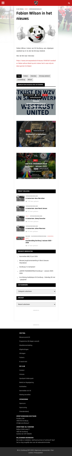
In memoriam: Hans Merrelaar (35, 198)
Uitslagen (22, 353)
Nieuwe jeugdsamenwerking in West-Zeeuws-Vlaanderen (36, 104)
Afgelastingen (23, 349)
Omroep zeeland (44, 76)
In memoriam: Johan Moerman (35, 228)
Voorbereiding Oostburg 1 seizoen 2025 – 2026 (39, 242)
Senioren (50, 236)
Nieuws (28, 236)
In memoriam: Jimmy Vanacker (35, 218)
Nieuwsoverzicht (24, 337)
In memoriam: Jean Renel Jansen (36, 208)
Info (38, 95)
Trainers (22, 358)
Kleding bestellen (25, 395)
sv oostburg (21, 80)
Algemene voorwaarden (42, 450)
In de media (20, 9)
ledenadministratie (44, 442)
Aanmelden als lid (25, 391)
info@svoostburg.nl (22, 423)
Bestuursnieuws (29, 95)
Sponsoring (23, 408)
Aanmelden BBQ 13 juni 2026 (28, 257)
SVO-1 (26, 9)
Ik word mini (23, 362)
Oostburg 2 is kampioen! (36, 134)
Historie (21, 374)
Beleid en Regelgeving (26, 383)
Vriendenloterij (24, 412)
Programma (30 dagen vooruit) (29, 341)
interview (33, 76)
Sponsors (22, 403)
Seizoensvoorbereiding (38, 236)
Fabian (25, 76)
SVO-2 (28, 131)
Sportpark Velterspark (26, 379)
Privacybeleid (38, 453)
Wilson (30, 80)
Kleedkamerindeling (25, 345)
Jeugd (45, 95)
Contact (21, 370)
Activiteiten (23, 387)
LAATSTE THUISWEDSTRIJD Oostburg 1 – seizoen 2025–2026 (36, 166)
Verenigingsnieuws (35, 9)
